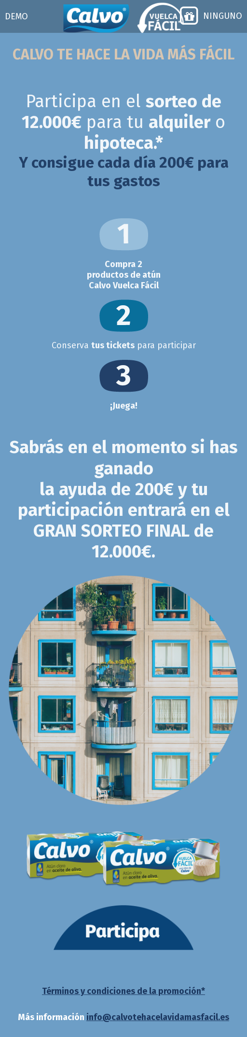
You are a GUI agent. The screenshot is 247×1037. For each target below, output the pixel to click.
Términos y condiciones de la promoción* (123, 991)
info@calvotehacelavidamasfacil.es (157, 1017)
